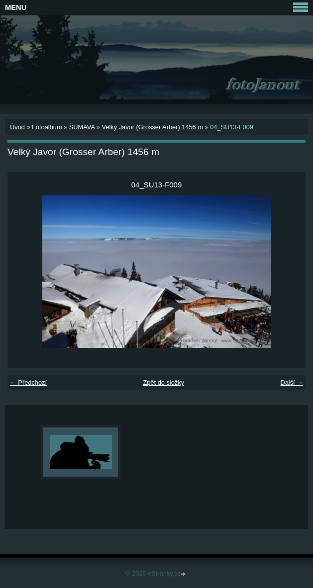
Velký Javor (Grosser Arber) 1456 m (152, 127)
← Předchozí (28, 382)
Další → (291, 382)
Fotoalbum (47, 127)
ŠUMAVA (82, 127)
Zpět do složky (163, 382)
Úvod (17, 127)
